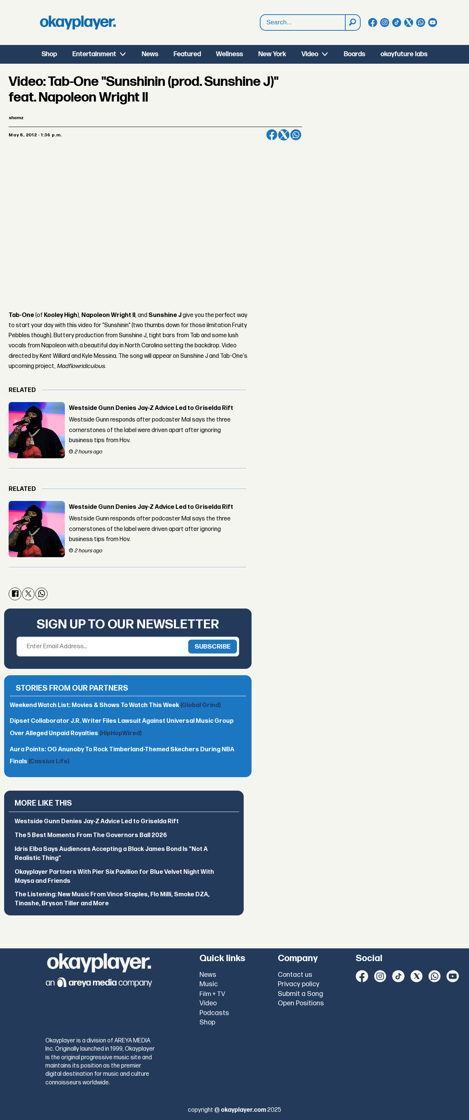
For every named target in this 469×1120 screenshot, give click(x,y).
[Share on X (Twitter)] (283, 135)
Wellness (229, 54)
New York (272, 54)
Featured (187, 54)
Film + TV (212, 994)
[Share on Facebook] (271, 135)
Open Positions (301, 1003)
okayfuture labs (404, 54)
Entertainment (94, 54)
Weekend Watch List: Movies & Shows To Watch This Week (115, 705)
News (150, 54)
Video (309, 54)
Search (260, 22)
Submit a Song (300, 994)
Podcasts (214, 1013)
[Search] (352, 22)
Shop (49, 54)
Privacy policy (298, 984)
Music (208, 984)
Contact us (295, 975)
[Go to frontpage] (78, 22)
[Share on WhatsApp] (295, 135)
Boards (354, 54)
